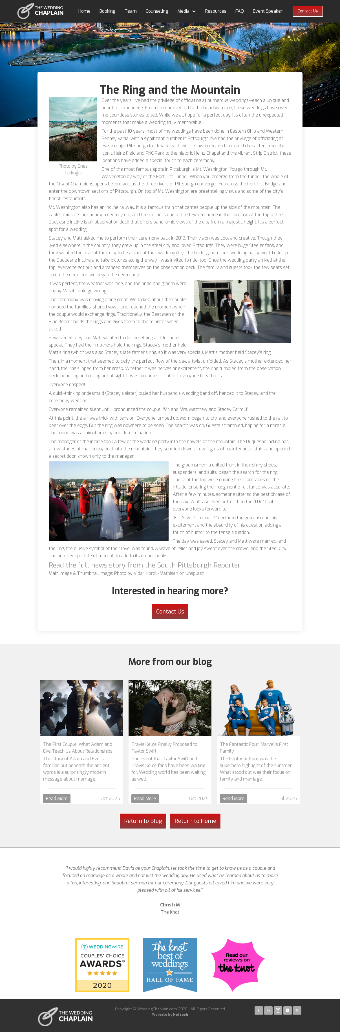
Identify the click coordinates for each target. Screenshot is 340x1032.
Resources (215, 11)
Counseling (157, 11)
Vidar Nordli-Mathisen (156, 573)
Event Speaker (267, 11)
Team (131, 11)
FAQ (239, 11)
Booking (108, 11)
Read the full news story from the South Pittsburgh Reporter (144, 565)
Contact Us (308, 11)
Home (84, 11)
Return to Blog (143, 821)
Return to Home (195, 821)
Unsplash (195, 573)
